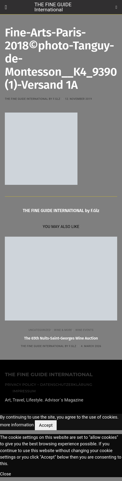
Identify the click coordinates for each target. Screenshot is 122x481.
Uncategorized (40, 330)
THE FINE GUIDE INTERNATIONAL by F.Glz (32, 98)
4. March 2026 (91, 346)
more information (17, 425)
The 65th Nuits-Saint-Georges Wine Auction (61, 338)
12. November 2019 (78, 98)
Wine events (84, 330)
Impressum (24, 391)
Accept (46, 425)
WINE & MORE (63, 330)
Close (5, 473)
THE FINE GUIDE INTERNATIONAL (49, 374)
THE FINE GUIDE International (52, 6)
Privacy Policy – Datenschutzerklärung (48, 384)
